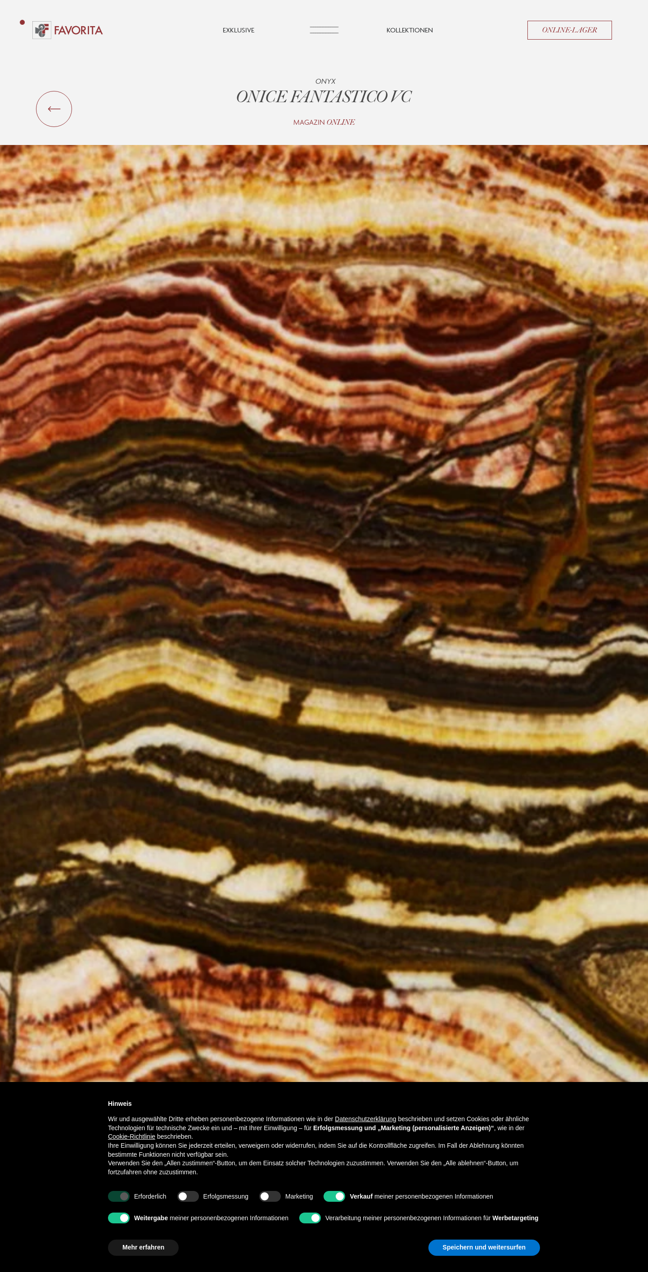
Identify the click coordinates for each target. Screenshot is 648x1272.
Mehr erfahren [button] (143, 1247)
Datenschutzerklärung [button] (365, 1119)
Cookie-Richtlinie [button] (131, 1136)
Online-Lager (569, 30)
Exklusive (238, 30)
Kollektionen (410, 30)
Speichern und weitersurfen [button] (484, 1247)
